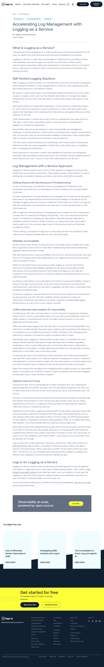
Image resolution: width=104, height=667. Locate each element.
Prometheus (57, 626)
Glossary (72, 629)
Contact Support (75, 638)
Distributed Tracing (36, 629)
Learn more (10, 562)
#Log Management (34, 19)
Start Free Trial (30, 605)
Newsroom (57, 641)
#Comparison (18, 19)
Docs (71, 620)
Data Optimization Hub (22, 446)
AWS (55, 620)
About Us (56, 632)
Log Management (36, 623)
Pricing (54, 4)
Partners (56, 638)
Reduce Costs (35, 647)
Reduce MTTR (35, 641)
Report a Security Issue (76, 641)
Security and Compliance (77, 626)
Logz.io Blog (73, 623)
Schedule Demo (51, 605)
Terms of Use (52, 656)
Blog (14, 14)
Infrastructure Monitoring (38, 626)
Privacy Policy (43, 656)
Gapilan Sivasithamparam (26, 35)
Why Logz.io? (45, 4)
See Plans (76, 503)
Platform (18, 4)
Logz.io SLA (70, 656)
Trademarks (61, 656)
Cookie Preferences (81, 656)
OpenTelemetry (58, 623)
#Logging (48, 19)
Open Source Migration (37, 644)
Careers (56, 635)
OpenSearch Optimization (38, 632)
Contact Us (73, 635)
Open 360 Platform (37, 620)
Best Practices (24, 14)
